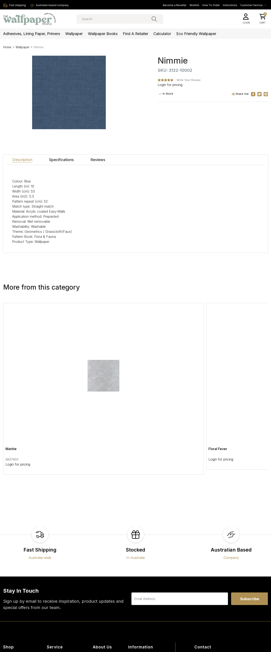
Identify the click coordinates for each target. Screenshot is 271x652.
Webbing (191, 369)
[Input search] (120, 19)
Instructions (230, 5)
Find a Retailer (135, 33)
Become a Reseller (174, 5)
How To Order (211, 5)
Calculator (162, 33)
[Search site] (154, 19)
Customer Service (253, 5)
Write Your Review (189, 80)
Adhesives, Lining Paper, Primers (31, 33)
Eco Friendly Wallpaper (196, 33)
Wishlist (194, 5)
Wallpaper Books (103, 33)
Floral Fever (104, 369)
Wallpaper (74, 33)
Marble (11, 369)
